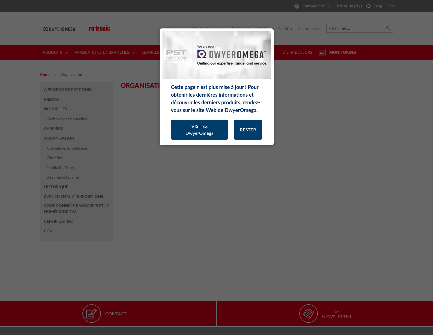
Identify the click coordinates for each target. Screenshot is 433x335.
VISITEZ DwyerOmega (200, 129)
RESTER (248, 129)
